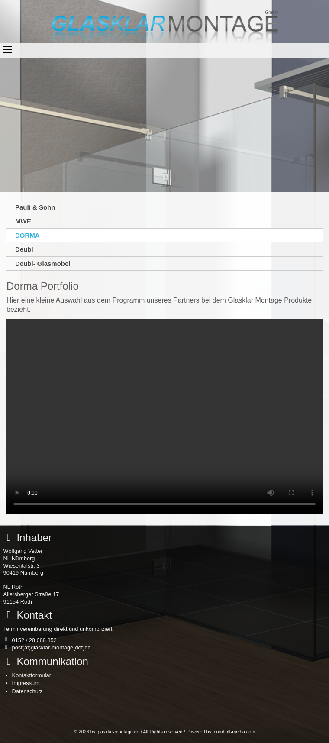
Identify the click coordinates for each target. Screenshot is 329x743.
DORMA (27, 235)
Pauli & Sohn (35, 207)
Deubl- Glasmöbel (43, 263)
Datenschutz (27, 691)
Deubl (24, 249)
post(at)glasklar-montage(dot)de (51, 647)
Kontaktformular (31, 675)
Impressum (25, 683)
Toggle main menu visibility (7, 49)
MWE (23, 221)
